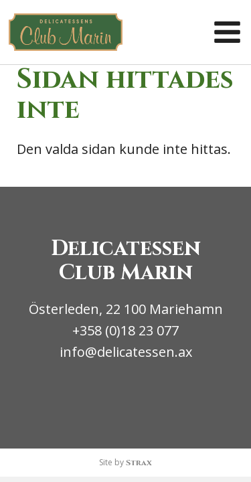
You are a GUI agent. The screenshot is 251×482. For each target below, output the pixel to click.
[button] (227, 32)
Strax (139, 462)
